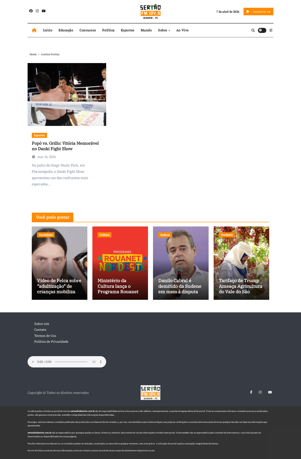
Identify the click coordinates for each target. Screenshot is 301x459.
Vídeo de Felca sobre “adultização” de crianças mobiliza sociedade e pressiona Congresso (59, 291)
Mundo (146, 30)
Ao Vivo (182, 30)
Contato (40, 329)
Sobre (163, 30)
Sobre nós (41, 323)
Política (108, 30)
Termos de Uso (45, 335)
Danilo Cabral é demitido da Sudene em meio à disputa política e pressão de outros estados (180, 291)
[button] (270, 30)
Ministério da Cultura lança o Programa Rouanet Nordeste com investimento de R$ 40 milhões (119, 294)
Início (47, 30)
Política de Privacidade (51, 341)
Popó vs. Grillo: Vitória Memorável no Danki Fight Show (65, 145)
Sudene (165, 235)
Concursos (87, 30)
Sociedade (45, 235)
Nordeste (227, 235)
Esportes (127, 30)
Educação (66, 30)
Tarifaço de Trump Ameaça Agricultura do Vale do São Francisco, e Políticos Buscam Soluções (240, 294)
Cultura (104, 235)
